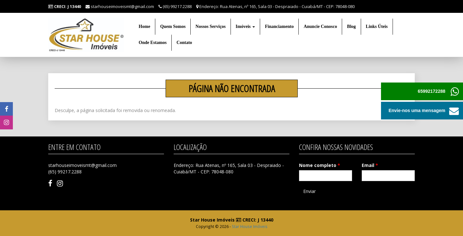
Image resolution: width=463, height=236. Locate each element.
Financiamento (279, 26)
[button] (454, 110)
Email (370, 165)
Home (144, 26)
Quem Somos (173, 26)
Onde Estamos (153, 42)
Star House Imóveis (250, 226)
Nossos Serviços (210, 26)
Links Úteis (377, 26)
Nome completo (319, 165)
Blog (351, 26)
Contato (184, 42)
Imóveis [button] (245, 26)
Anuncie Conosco (320, 26)
